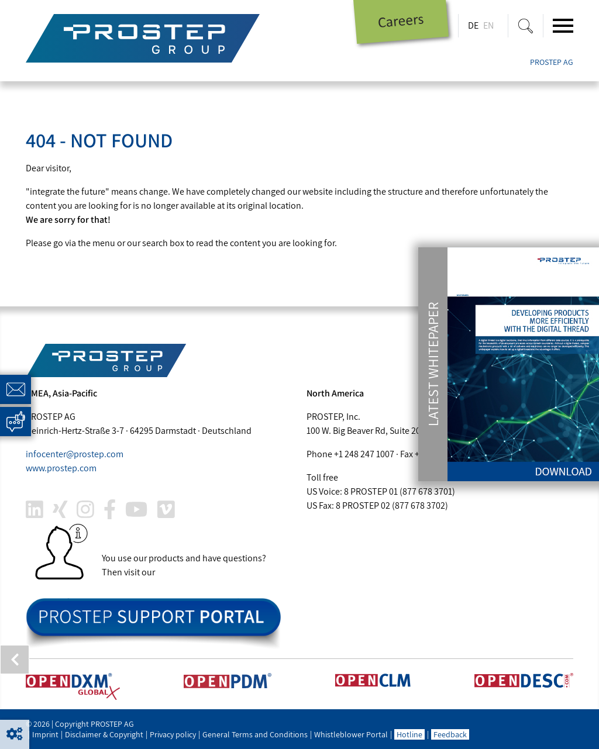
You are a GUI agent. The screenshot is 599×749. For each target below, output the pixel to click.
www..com (61, 468)
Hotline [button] (409, 734)
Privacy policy (173, 734)
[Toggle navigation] (563, 25)
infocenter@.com (74, 454)
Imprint (45, 734)
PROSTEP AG (551, 62)
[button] (14, 734)
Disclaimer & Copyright (104, 734)
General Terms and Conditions (255, 734)
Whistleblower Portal (351, 734)
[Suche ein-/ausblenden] (525, 25)
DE (473, 25)
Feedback (450, 734)
